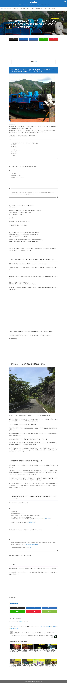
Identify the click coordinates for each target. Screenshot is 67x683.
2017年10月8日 (28, 547)
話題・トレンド (33, 5)
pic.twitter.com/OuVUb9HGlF (44, 518)
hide (36, 61)
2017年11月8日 (32, 522)
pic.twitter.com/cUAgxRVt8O (32, 544)
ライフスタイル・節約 (26, 5)
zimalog (33, 2)
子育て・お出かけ (40, 5)
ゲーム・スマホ (46, 5)
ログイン (21, 621)
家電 (20, 5)
